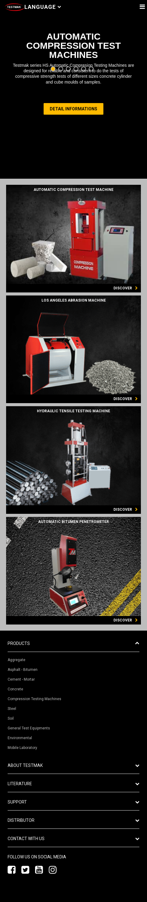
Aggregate (16, 660)
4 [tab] (76, 69)
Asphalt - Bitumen (23, 669)
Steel (12, 709)
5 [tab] (84, 69)
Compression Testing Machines (34, 699)
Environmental (20, 738)
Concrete (15, 689)
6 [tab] (92, 69)
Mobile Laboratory (22, 748)
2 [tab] (61, 69)
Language (42, 7)
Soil (11, 718)
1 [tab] (53, 69)
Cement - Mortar (21, 679)
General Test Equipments (29, 728)
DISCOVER (125, 288)
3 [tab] (69, 69)
